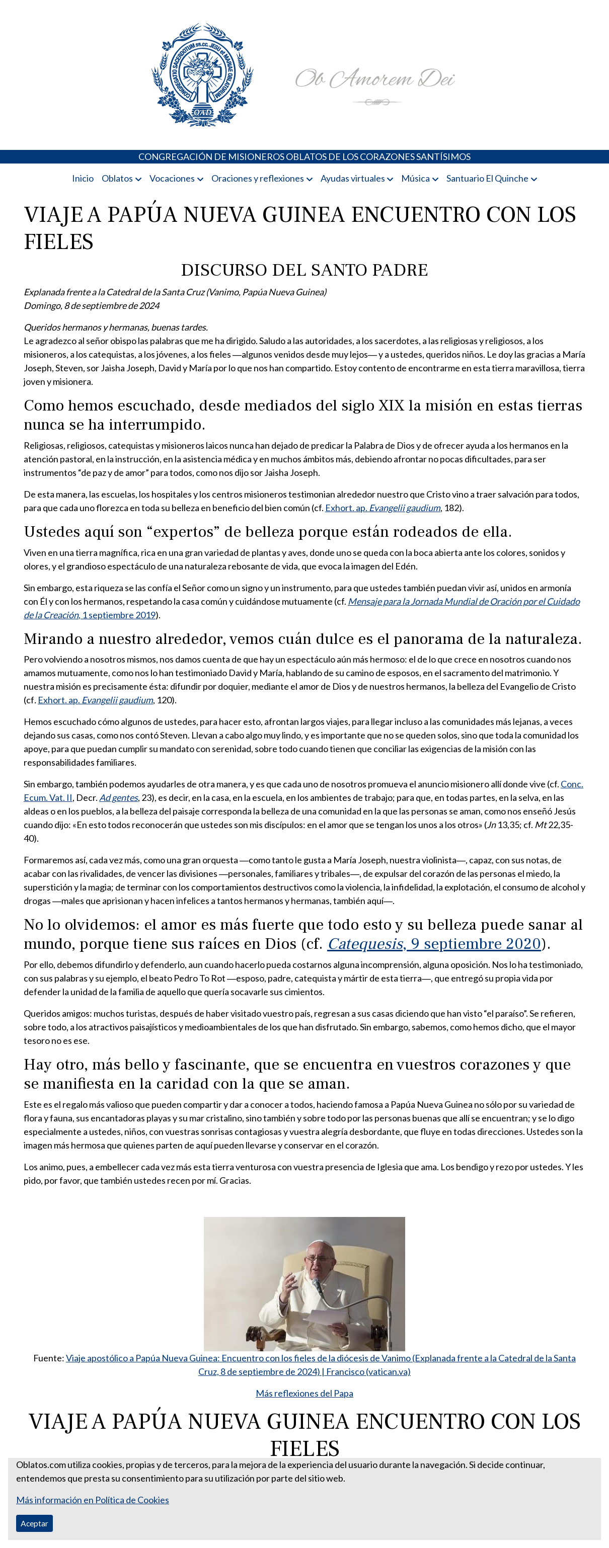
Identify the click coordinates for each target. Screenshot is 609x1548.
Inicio (83, 178)
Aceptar (34, 1523)
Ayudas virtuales (353, 178)
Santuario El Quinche (487, 178)
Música (415, 178)
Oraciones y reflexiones (257, 178)
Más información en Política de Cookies (92, 1499)
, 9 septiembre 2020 (434, 944)
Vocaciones (172, 178)
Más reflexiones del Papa (304, 1393)
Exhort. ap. (382, 507)
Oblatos (117, 178)
